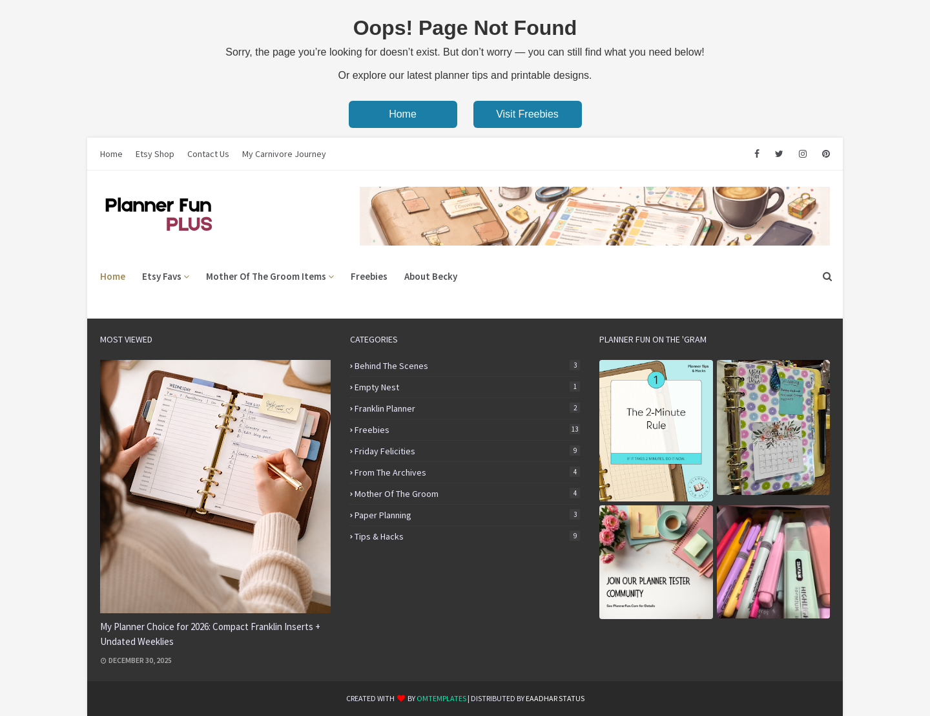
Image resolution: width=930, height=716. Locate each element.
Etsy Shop (155, 154)
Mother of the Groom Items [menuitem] (266, 276)
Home (403, 114)
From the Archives (468, 472)
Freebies (468, 430)
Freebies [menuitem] (369, 276)
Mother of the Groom (468, 494)
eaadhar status (555, 698)
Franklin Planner (468, 408)
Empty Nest (468, 387)
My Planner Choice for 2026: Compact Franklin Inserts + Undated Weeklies (210, 634)
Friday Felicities (468, 451)
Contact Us (208, 154)
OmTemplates (441, 698)
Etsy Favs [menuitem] (161, 276)
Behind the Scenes (468, 366)
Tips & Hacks (468, 536)
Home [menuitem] (112, 276)
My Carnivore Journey (284, 154)
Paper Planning (468, 515)
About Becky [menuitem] (430, 276)
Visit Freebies (527, 114)
